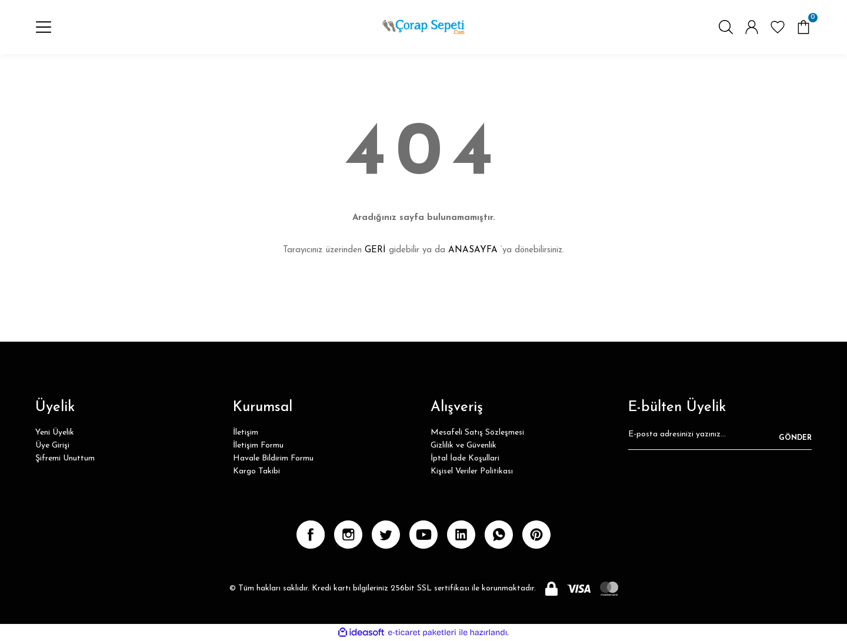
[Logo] (423, 27)
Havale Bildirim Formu (273, 458)
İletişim (245, 432)
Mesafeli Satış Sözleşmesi (477, 432)
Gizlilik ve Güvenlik (463, 445)
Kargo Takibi (256, 471)
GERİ (375, 250)
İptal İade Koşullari (465, 458)
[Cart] (803, 27)
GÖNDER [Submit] (795, 438)
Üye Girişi (52, 445)
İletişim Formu (258, 445)
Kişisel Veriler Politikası (472, 471)
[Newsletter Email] (720, 438)
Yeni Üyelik (54, 432)
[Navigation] (43, 27)
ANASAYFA (473, 250)
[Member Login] (751, 27)
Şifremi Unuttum (65, 458)
